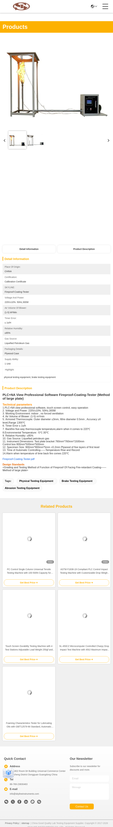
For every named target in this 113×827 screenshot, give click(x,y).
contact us (81, 806)
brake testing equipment (77, 481)
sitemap (25, 823)
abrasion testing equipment (22, 488)
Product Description (84, 249)
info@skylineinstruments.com (24, 794)
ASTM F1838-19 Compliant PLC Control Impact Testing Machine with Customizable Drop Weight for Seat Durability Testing (84, 571)
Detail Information (28, 249)
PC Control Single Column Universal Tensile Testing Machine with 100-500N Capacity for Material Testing (29, 571)
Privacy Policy (12, 823)
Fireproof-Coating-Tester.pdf (18, 459)
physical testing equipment (36, 481)
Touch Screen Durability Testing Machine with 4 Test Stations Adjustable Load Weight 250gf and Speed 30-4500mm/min (29, 648)
